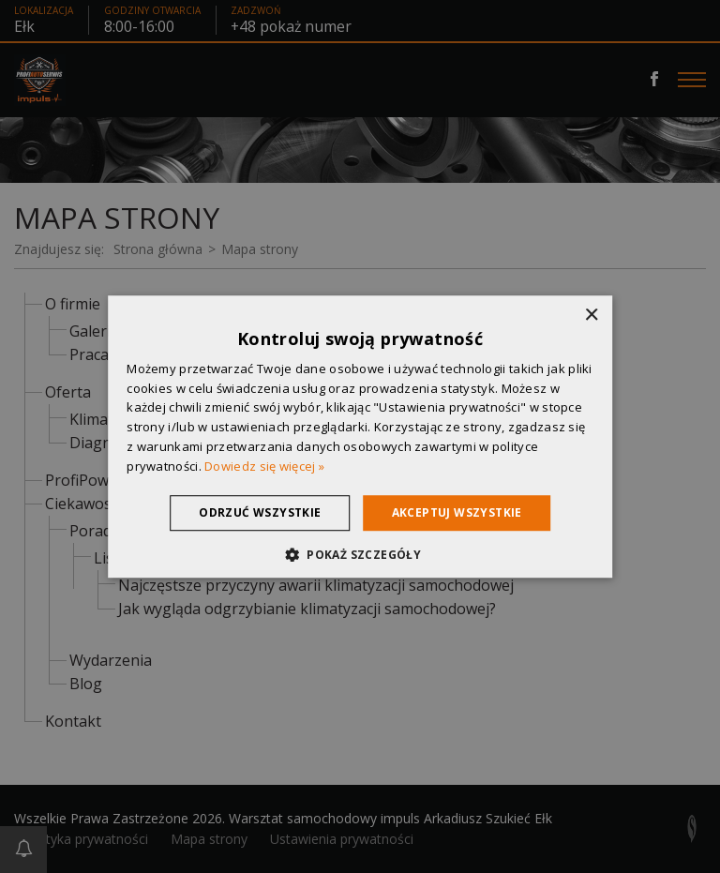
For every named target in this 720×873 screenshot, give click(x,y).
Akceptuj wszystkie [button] (457, 512)
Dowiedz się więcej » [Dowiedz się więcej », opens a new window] (264, 466)
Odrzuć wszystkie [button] (260, 512)
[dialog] (360, 436)
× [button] (591, 316)
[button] (360, 554)
